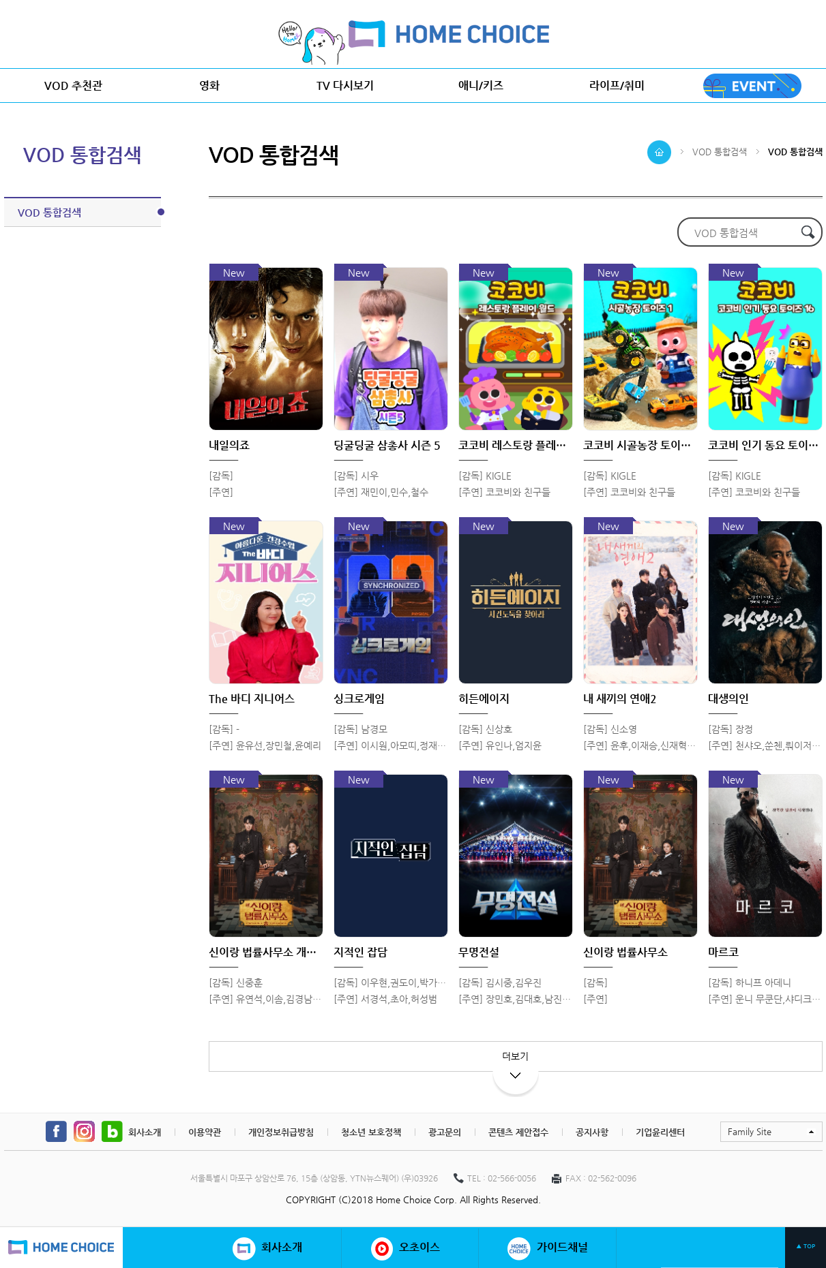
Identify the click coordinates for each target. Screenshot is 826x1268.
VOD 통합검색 (89, 212)
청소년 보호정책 (371, 1132)
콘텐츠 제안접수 (518, 1132)
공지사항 (592, 1132)
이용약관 (204, 1132)
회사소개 (144, 1132)
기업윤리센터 (660, 1132)
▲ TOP (805, 1246)
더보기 (515, 1061)
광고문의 (444, 1132)
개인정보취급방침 (281, 1132)
